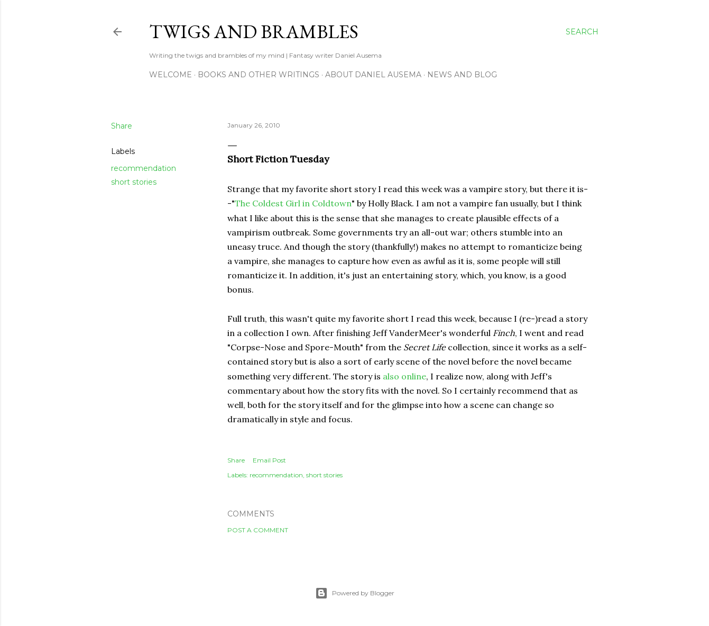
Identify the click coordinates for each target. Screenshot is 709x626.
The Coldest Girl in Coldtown (293, 203)
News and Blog (462, 74)
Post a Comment (257, 530)
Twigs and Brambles (253, 31)
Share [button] (121, 126)
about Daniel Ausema (373, 74)
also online (404, 376)
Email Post (269, 460)
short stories (133, 182)
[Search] (582, 31)
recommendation (143, 168)
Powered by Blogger (354, 593)
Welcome (170, 74)
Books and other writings (258, 74)
